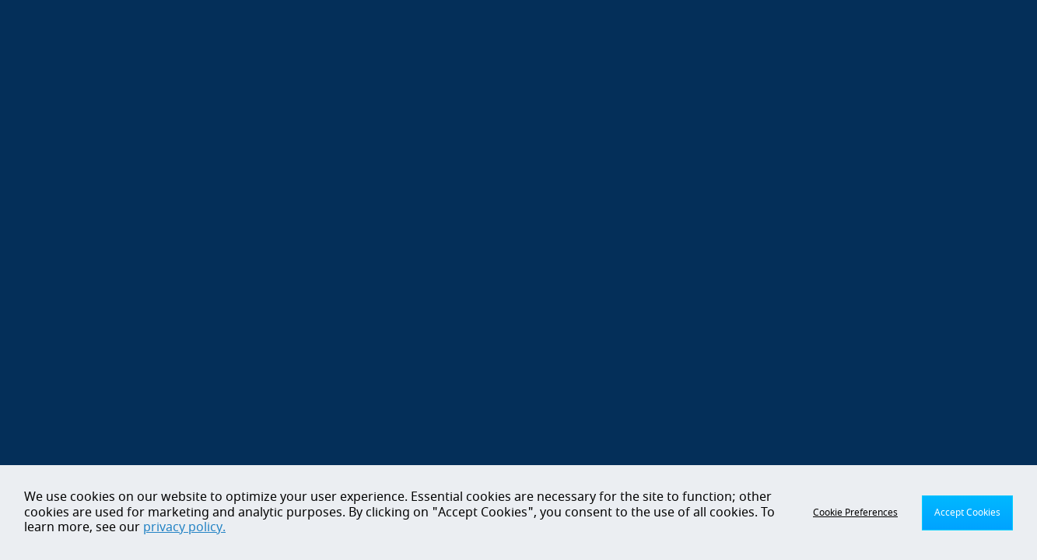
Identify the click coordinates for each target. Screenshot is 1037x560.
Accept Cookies (967, 513)
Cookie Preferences (855, 513)
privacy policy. (184, 527)
